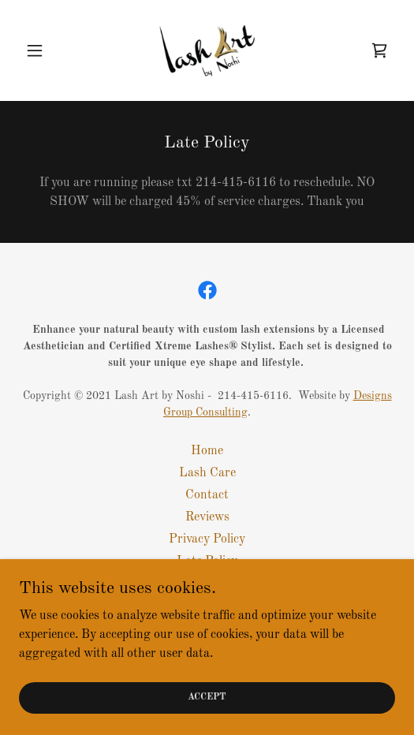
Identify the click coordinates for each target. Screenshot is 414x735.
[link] (207, 50)
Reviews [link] (207, 517)
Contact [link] (207, 495)
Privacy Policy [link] (207, 539)
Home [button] (207, 451)
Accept (207, 697)
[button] (47, 50)
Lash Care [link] (207, 473)
